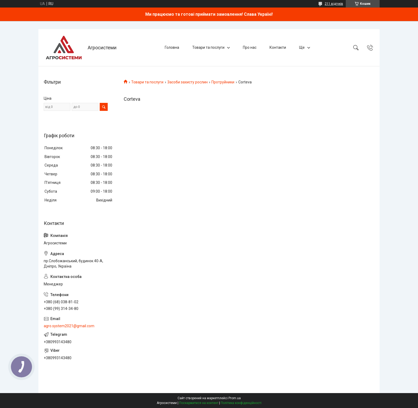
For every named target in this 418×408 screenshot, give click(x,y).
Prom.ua (234, 398)
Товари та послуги (208, 47)
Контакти (278, 47)
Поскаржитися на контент (198, 403)
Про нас (249, 47)
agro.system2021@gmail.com (69, 326)
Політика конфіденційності (241, 403)
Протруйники (222, 82)
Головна (172, 47)
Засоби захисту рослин (187, 82)
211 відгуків (334, 4)
